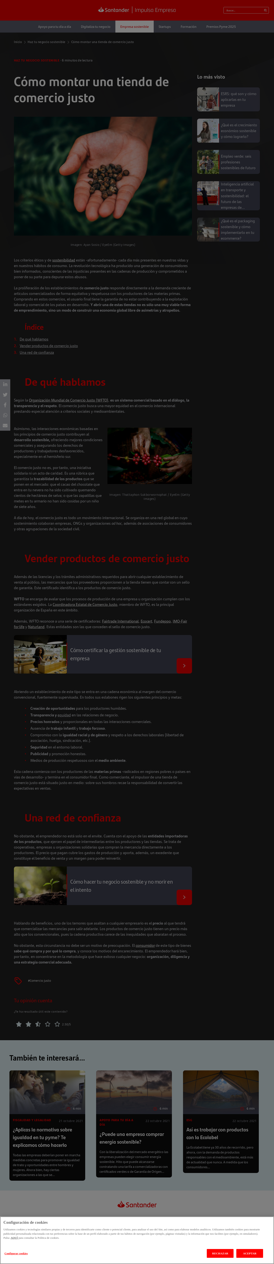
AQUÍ (14, 1244)
